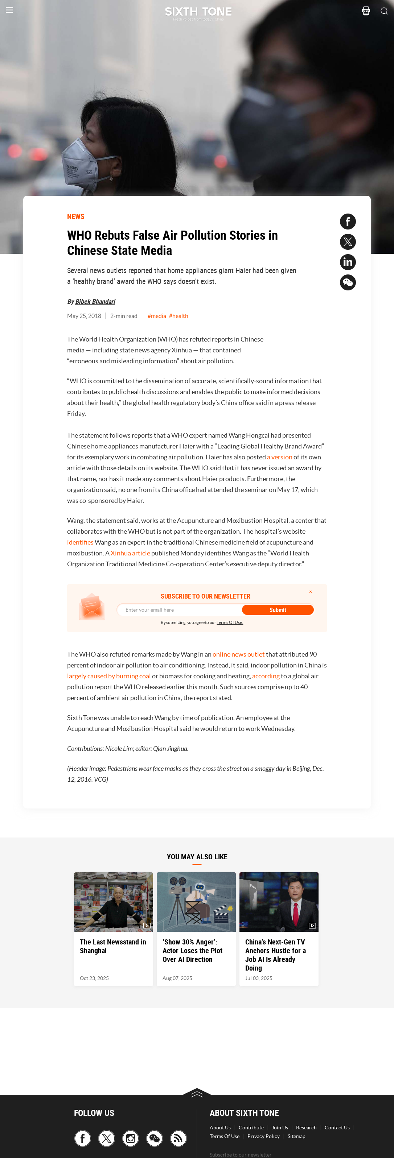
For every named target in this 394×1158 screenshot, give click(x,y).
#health (178, 316)
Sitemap (296, 1136)
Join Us (280, 1127)
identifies (80, 542)
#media (157, 316)
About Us (220, 1127)
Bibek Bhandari (95, 301)
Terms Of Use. (230, 622)
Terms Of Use (224, 1136)
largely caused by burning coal (109, 676)
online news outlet (239, 654)
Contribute (251, 1127)
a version (279, 457)
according (266, 676)
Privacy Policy (263, 1136)
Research (306, 1127)
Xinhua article (130, 553)
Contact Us (337, 1127)
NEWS (76, 216)
